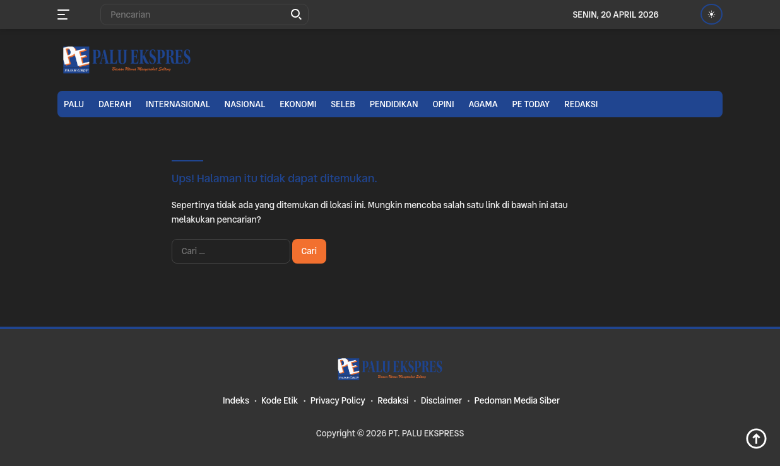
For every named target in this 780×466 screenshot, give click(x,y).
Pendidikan (394, 104)
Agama (482, 104)
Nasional (245, 104)
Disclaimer (441, 400)
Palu (74, 104)
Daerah (114, 104)
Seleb (343, 104)
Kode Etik (279, 400)
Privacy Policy (337, 400)
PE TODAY (531, 104)
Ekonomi (298, 104)
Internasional (178, 104)
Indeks (236, 400)
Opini (443, 104)
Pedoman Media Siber (517, 400)
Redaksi (581, 104)
